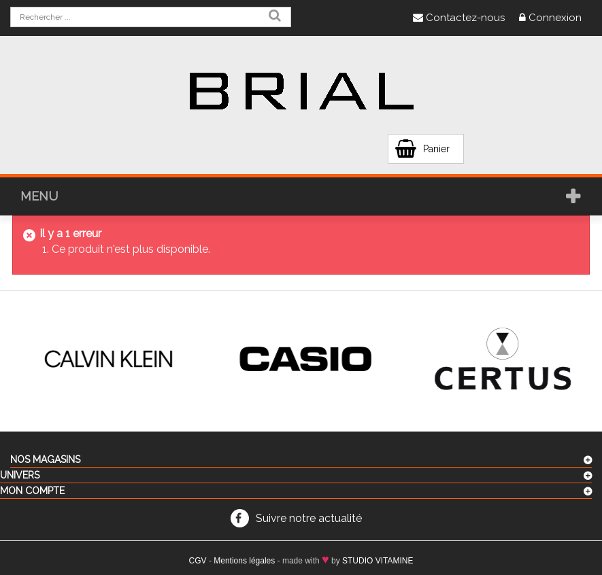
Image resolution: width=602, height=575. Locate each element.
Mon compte (32, 490)
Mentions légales (244, 560)
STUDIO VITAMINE (377, 560)
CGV (198, 560)
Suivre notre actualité (309, 518)
